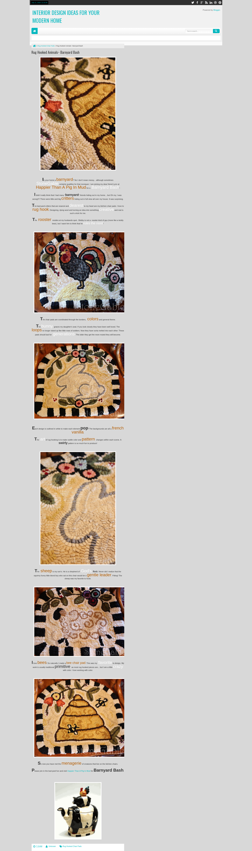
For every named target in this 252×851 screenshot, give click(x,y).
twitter (192, 2)
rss (206, 2)
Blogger (217, 10)
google (202, 2)
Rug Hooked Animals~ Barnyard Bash (55, 52)
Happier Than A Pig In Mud (78, 771)
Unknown (52, 846)
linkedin (211, 2)
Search (216, 31)
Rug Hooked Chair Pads (72, 846)
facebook (197, 2)
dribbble (215, 2)
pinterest (220, 2)
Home (34, 31)
